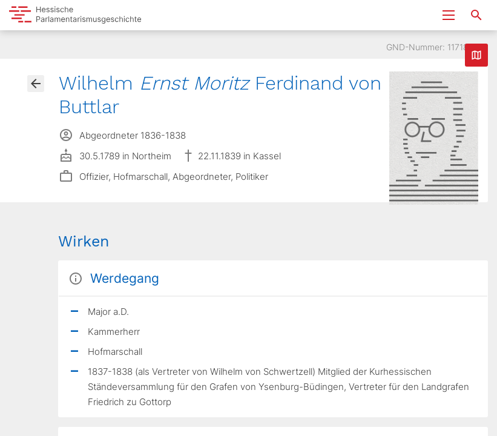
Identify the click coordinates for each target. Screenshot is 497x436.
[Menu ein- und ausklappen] (448, 15)
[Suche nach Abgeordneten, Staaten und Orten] (476, 15)
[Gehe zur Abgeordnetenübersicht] (35, 83)
